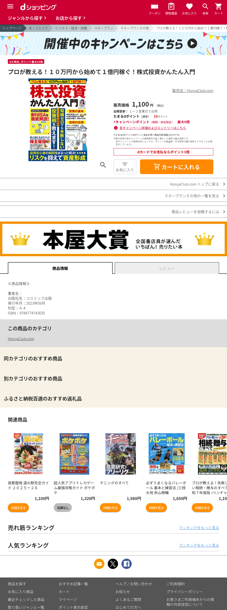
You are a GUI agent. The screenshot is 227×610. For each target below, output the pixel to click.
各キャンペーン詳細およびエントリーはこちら (152, 127)
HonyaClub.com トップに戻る (194, 184)
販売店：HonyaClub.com (192, 90)
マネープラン (103, 28)
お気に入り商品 (20, 591)
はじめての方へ (128, 607)
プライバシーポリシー (184, 591)
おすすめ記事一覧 (73, 583)
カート (64, 591)
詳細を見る (18, 507)
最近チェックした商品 (26, 599)
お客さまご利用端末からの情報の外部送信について (190, 602)
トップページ (12, 28)
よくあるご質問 (128, 599)
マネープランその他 (134, 28)
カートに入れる (176, 166)
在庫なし (63, 507)
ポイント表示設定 (73, 607)
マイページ (68, 599)
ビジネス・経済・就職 (71, 28)
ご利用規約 (175, 583)
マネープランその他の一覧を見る (191, 196)
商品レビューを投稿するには (195, 211)
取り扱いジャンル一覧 (26, 607)
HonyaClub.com (21, 338)
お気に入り (125, 169)
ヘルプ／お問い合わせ (134, 583)
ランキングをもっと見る (199, 527)
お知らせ (123, 591)
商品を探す (17, 583)
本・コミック (38, 28)
